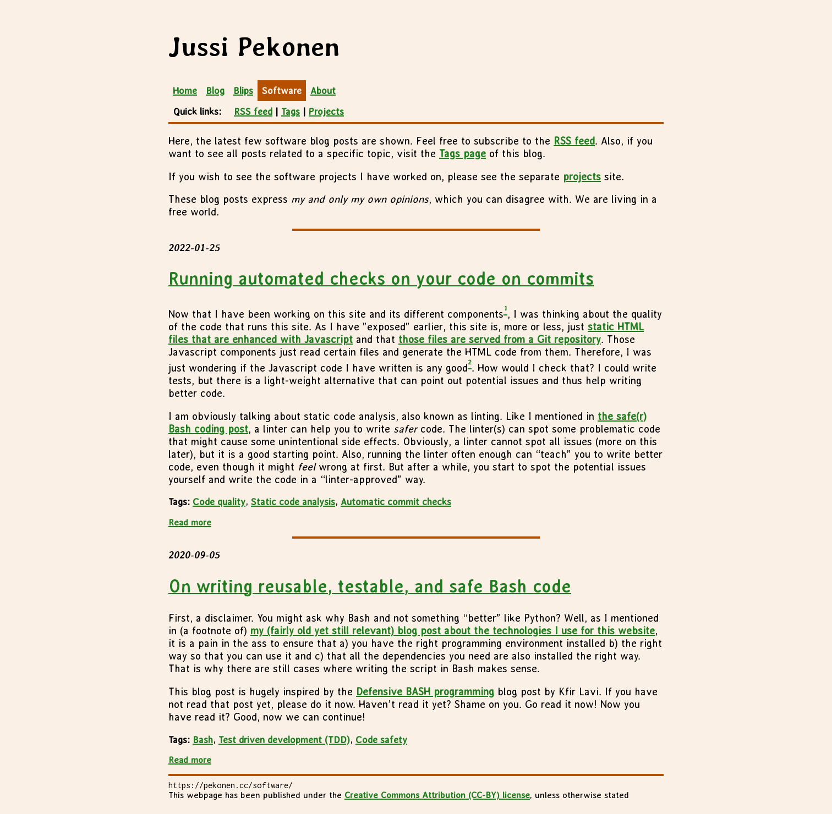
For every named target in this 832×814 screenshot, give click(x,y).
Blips (243, 90)
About (323, 90)
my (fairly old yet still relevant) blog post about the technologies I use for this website (452, 630)
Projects (326, 111)
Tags (290, 111)
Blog (215, 90)
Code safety (381, 739)
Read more (189, 522)
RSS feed (253, 111)
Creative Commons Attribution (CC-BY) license (437, 795)
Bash (203, 739)
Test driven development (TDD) (284, 739)
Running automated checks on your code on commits (381, 279)
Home (185, 90)
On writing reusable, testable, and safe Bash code (369, 586)
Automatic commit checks (396, 501)
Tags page (462, 153)
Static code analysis (293, 501)
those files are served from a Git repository (499, 339)
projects (582, 176)
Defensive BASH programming (425, 691)
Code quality (219, 501)
